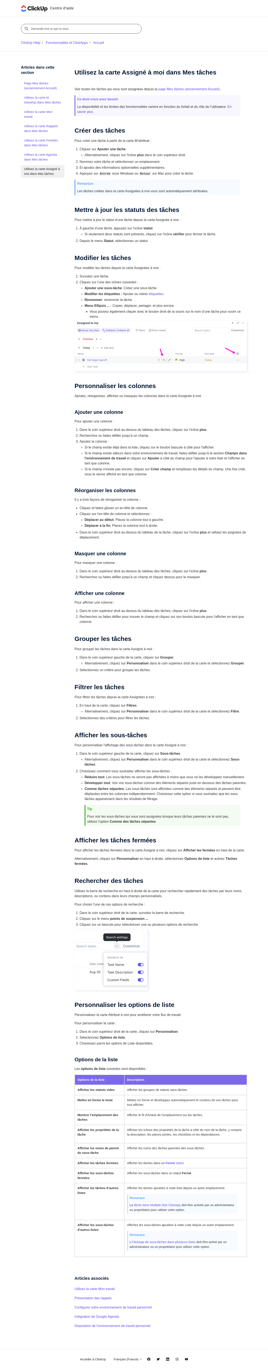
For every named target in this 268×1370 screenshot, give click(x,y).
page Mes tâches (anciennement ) (189, 89)
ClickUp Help (30, 42)
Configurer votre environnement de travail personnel (113, 1307)
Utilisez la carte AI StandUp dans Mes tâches (42, 100)
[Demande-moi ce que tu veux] (82, 28)
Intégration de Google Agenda (97, 1316)
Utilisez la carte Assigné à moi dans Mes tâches (42, 171)
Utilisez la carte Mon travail (95, 1289)
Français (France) (128, 1359)
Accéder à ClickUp (93, 1359)
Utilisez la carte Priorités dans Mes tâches (41, 143)
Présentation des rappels (93, 1298)
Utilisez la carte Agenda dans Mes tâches (40, 157)
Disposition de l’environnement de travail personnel (112, 1326)
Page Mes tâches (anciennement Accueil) (40, 85)
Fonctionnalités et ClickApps (67, 42)
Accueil (98, 42)
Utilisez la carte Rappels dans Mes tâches (41, 128)
